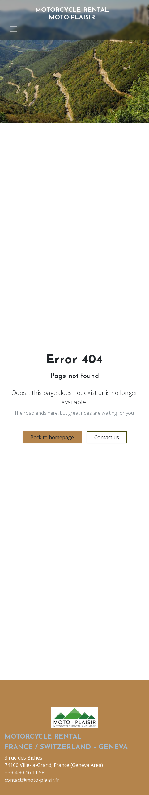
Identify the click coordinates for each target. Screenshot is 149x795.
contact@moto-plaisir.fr (32, 779)
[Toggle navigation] (13, 29)
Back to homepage (52, 437)
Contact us (106, 437)
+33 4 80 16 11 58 (25, 772)
